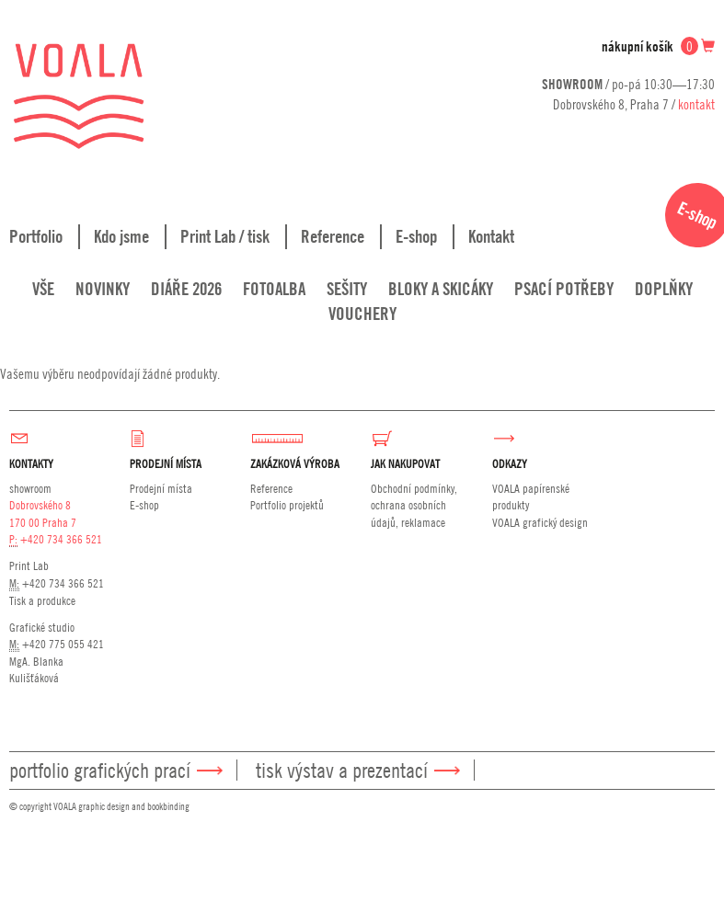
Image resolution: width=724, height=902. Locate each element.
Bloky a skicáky (440, 289)
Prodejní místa (161, 488)
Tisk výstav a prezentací (342, 770)
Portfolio (36, 236)
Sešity (347, 289)
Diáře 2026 (186, 289)
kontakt (696, 104)
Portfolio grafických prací (99, 770)
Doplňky (664, 289)
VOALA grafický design (540, 522)
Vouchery (362, 314)
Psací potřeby (564, 289)
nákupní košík (658, 46)
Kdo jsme (121, 236)
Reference (332, 236)
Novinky (102, 289)
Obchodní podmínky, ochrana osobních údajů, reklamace (414, 505)
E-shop (416, 236)
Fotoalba (274, 289)
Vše (43, 289)
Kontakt (491, 236)
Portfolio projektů (287, 504)
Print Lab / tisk (225, 236)
